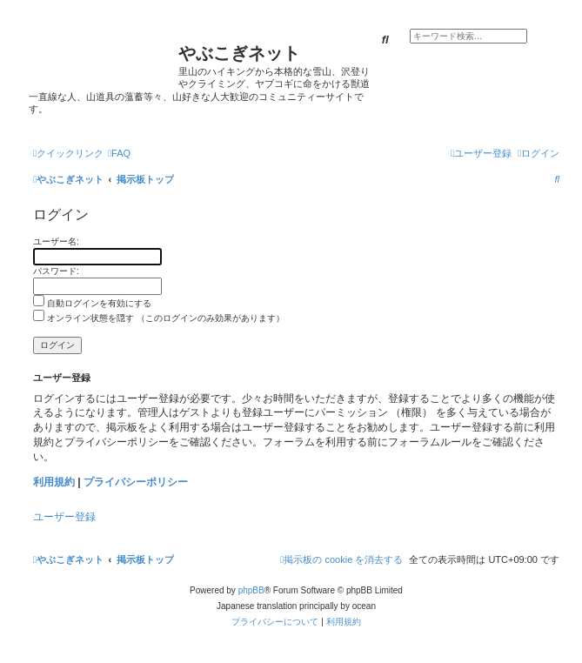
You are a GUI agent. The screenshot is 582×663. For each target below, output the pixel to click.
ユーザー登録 (64, 517)
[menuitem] (119, 153)
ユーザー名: (56, 241)
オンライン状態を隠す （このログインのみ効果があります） (158, 318)
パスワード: (56, 271)
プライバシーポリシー (136, 482)
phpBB (251, 590)
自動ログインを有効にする (92, 303)
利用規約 (54, 482)
